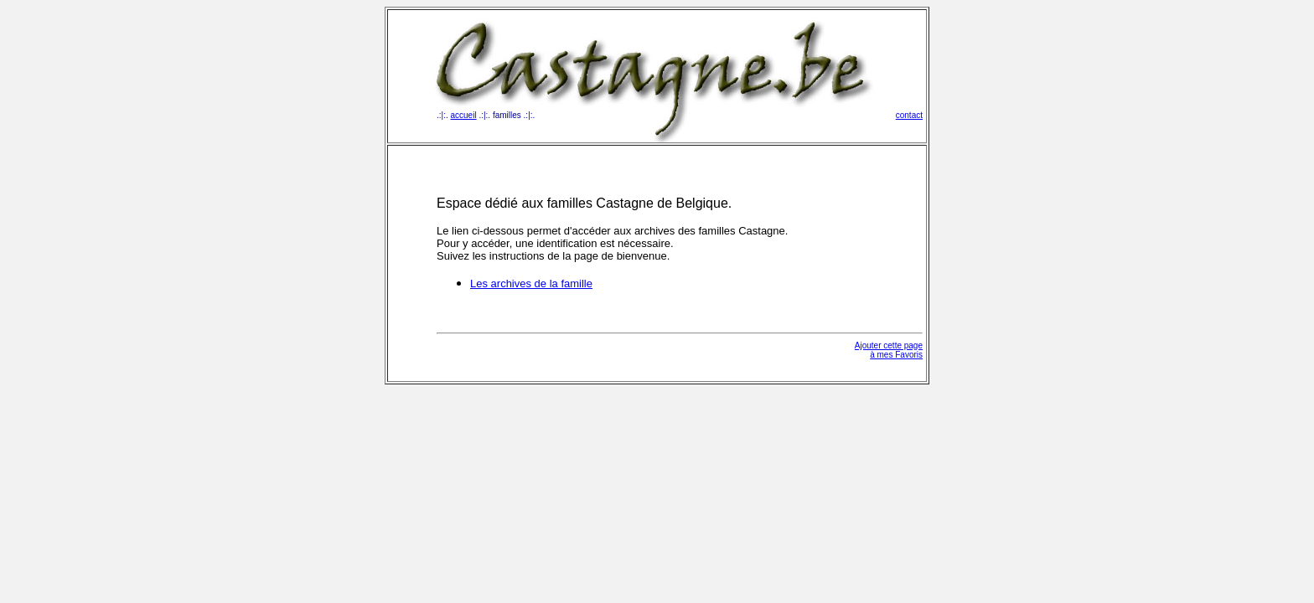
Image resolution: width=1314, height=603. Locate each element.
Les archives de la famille (531, 283)
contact (909, 115)
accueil (464, 115)
